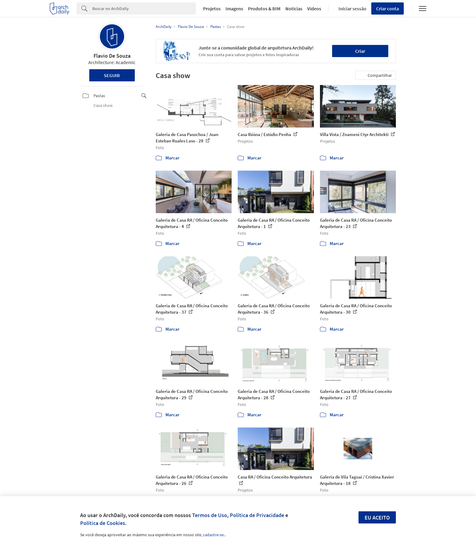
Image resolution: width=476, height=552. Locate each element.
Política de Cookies (102, 523)
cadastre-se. (214, 534)
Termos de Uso (209, 515)
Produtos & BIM (264, 8)
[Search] (144, 8)
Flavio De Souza (112, 55)
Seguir (112, 75)
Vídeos (314, 8)
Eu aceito (377, 517)
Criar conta (387, 8)
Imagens (234, 8)
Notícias (293, 8)
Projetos (212, 8)
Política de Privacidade (257, 515)
